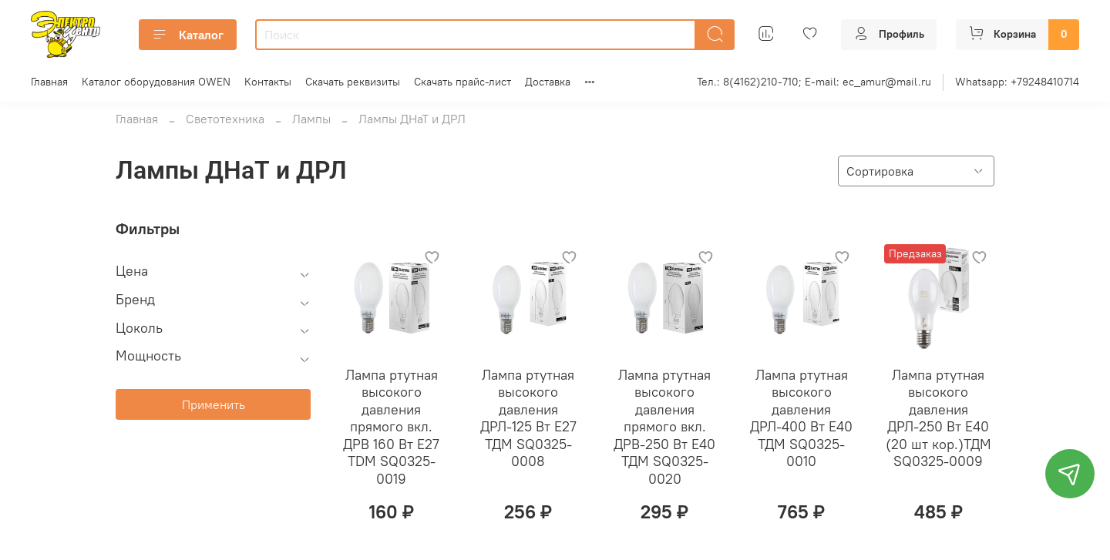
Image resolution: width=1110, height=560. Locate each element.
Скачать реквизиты (352, 82)
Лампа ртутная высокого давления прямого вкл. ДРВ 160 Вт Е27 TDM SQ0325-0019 (391, 427)
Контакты (267, 82)
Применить (213, 404)
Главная (49, 82)
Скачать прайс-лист (462, 82)
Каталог (188, 34)
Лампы (311, 118)
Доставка (547, 82)
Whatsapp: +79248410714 (1017, 82)
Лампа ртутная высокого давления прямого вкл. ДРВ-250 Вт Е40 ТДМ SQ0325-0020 (664, 427)
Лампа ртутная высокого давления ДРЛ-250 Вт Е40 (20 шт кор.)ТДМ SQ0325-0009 (938, 418)
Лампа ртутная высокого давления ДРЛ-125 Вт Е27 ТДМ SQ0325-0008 (528, 418)
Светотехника (225, 118)
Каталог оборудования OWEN (156, 82)
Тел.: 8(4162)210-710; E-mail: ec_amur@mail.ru (814, 82)
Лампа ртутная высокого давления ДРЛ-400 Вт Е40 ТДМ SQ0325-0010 (801, 418)
